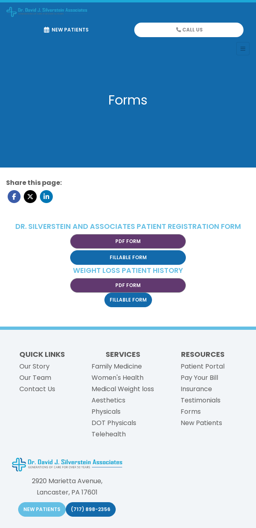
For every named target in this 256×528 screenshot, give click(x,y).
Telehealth (109, 434)
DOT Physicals (114, 422)
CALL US (189, 29)
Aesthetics (108, 400)
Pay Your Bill (199, 377)
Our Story (34, 366)
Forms (191, 411)
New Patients (201, 422)
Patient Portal (203, 366)
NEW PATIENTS (41, 509)
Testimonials (201, 400)
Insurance (196, 389)
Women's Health (118, 377)
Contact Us (37, 389)
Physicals (106, 411)
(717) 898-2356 (90, 509)
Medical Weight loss (123, 389)
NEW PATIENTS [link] (66, 29)
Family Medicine (117, 366)
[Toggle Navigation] (243, 48)
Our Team (35, 377)
